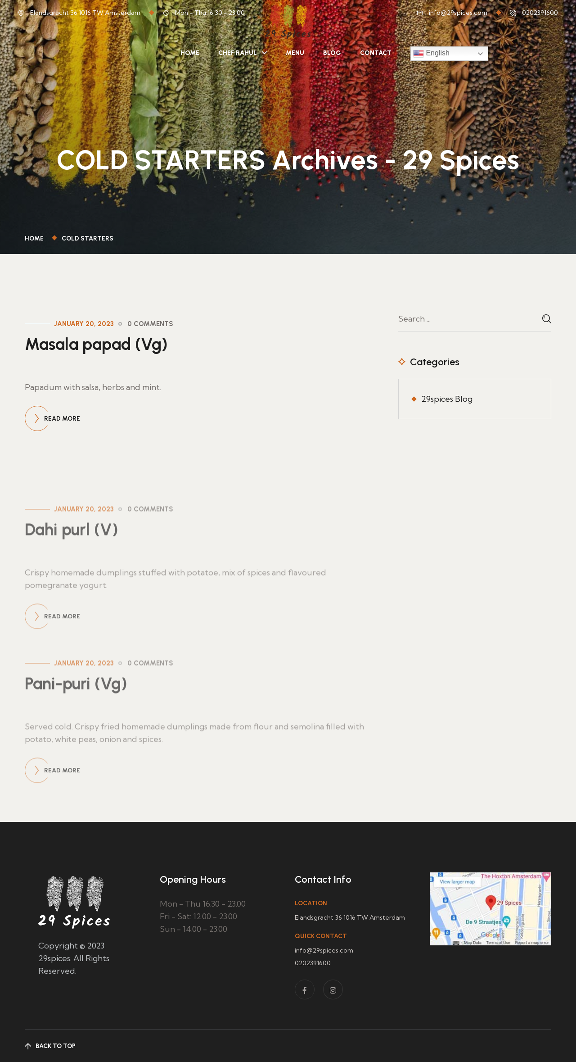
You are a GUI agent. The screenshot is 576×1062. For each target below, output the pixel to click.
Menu (295, 53)
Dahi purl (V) (71, 574)
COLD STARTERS (87, 238)
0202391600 (540, 13)
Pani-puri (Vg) (76, 728)
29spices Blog (446, 399)
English (431, 53)
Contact (376, 53)
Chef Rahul (237, 53)
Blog (332, 53)
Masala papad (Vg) (96, 344)
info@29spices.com (458, 13)
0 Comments (150, 324)
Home (189, 53)
